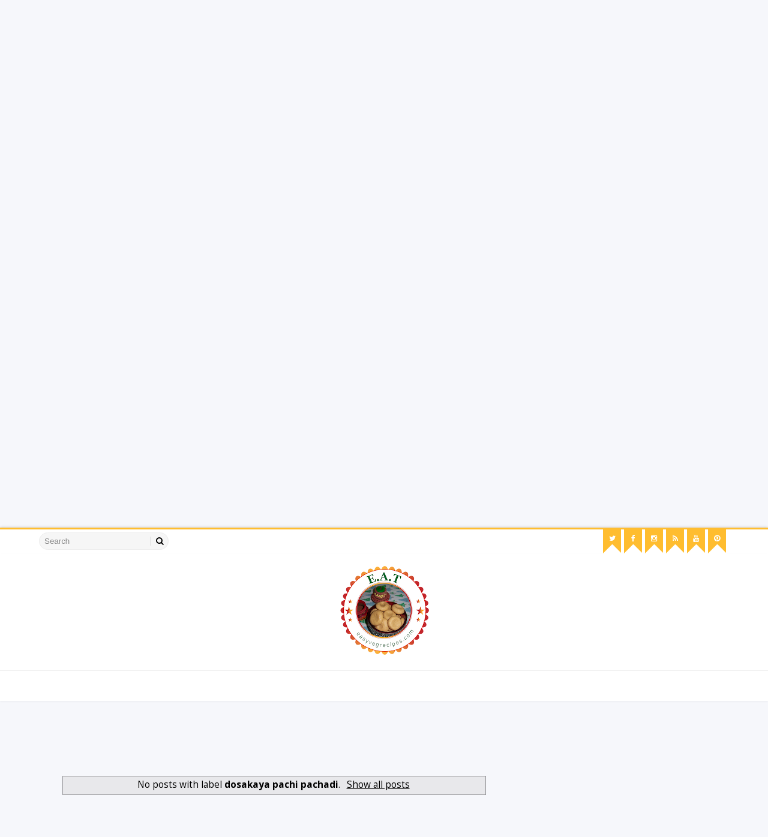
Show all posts (378, 784)
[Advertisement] (360, 84)
